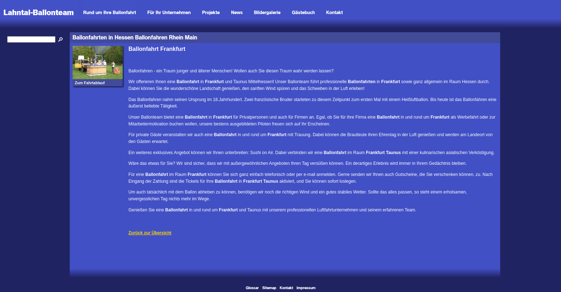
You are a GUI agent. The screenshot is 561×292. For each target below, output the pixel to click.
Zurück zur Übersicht (149, 232)
